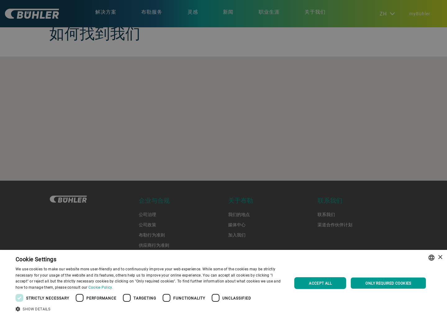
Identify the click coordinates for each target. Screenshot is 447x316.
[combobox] (431, 258)
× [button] (440, 257)
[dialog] (223, 283)
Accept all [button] (320, 283)
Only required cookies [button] (388, 283)
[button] (150, 308)
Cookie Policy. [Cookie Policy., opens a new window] (100, 287)
